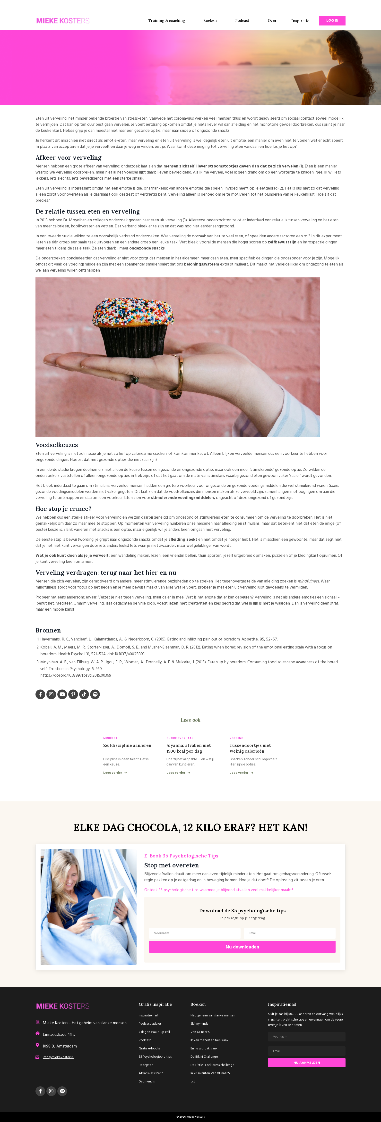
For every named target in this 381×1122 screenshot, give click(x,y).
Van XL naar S (200, 1032)
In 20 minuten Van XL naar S (210, 1073)
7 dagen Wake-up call (154, 1032)
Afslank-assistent (151, 1073)
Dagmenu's (147, 1082)
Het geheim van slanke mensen (212, 1016)
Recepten (146, 1065)
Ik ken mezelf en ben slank (209, 1040)
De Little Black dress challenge (212, 1065)
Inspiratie (300, 20)
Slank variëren (76, 529)
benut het (45, 603)
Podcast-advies (150, 1024)
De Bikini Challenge (204, 1057)
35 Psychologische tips (155, 1057)
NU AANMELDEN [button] (307, 1063)
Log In (332, 21)
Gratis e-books (149, 1049)
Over (272, 20)
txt (192, 1082)
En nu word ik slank (203, 1049)
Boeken (210, 20)
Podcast (242, 20)
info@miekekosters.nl (58, 1057)
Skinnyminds (199, 1024)
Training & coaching (166, 20)
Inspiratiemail (148, 1016)
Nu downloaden (242, 947)
